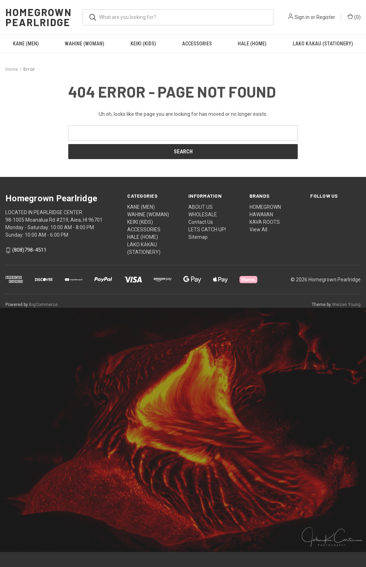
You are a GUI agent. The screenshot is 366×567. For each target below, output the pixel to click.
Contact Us (200, 222)
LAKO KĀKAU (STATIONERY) (323, 43)
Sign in (302, 17)
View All (258, 229)
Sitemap (198, 237)
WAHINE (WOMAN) (84, 43)
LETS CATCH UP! (207, 229)
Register (325, 17)
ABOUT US (200, 207)
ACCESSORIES (197, 43)
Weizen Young (346, 304)
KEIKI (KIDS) (143, 43)
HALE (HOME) (252, 43)
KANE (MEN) (26, 43)
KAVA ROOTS (264, 222)
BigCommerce (43, 304)
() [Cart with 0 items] (354, 17)
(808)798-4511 (29, 250)
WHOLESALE (202, 214)
